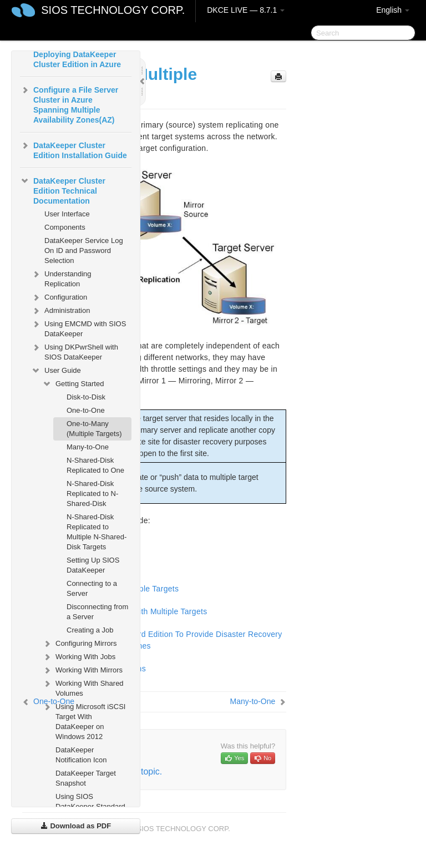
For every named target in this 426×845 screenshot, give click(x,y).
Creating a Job (90, 630)
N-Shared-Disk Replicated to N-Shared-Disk (92, 493)
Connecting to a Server (92, 588)
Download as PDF (75, 826)
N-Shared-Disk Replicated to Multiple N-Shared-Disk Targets (96, 532)
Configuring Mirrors (79, 643)
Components (64, 227)
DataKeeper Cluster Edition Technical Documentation (62, 189)
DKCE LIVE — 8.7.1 (246, 10)
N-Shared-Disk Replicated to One (95, 465)
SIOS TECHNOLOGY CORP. (113, 10)
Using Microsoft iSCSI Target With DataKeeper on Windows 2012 (83, 720)
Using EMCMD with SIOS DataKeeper (78, 327)
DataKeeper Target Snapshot (85, 778)
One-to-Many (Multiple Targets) (94, 428)
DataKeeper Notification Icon (81, 755)
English (392, 10)
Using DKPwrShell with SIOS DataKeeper (74, 351)
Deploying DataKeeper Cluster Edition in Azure (77, 59)
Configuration (59, 297)
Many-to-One (88, 447)
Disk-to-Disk (86, 397)
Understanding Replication (61, 277)
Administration (60, 310)
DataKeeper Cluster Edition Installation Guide (73, 149)
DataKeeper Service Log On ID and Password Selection (83, 250)
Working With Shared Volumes (83, 687)
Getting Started (73, 384)
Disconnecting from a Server (97, 612)
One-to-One (86, 410)
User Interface (67, 214)
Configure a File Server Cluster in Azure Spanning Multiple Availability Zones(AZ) (69, 103)
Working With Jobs (78, 657)
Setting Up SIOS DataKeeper (93, 565)
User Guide (56, 370)
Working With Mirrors (82, 670)
